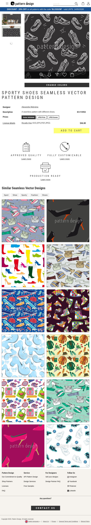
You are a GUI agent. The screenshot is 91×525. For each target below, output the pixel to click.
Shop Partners (7, 481)
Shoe (15, 195)
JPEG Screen (53, 117)
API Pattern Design (31, 477)
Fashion (34, 195)
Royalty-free (27, 123)
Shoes (45, 195)
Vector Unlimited (28, 117)
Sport (6, 195)
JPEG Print (41, 117)
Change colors (57, 85)
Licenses (5, 486)
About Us (46, 521)
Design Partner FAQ (53, 481)
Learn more (26, 159)
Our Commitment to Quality (12, 477)
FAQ (3, 491)
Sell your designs (52, 477)
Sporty (24, 195)
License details (9, 123)
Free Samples (29, 486)
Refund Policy (85, 521)
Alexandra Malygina (30, 107)
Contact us (45, 508)
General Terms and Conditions (68, 521)
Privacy (54, 521)
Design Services (30, 481)
